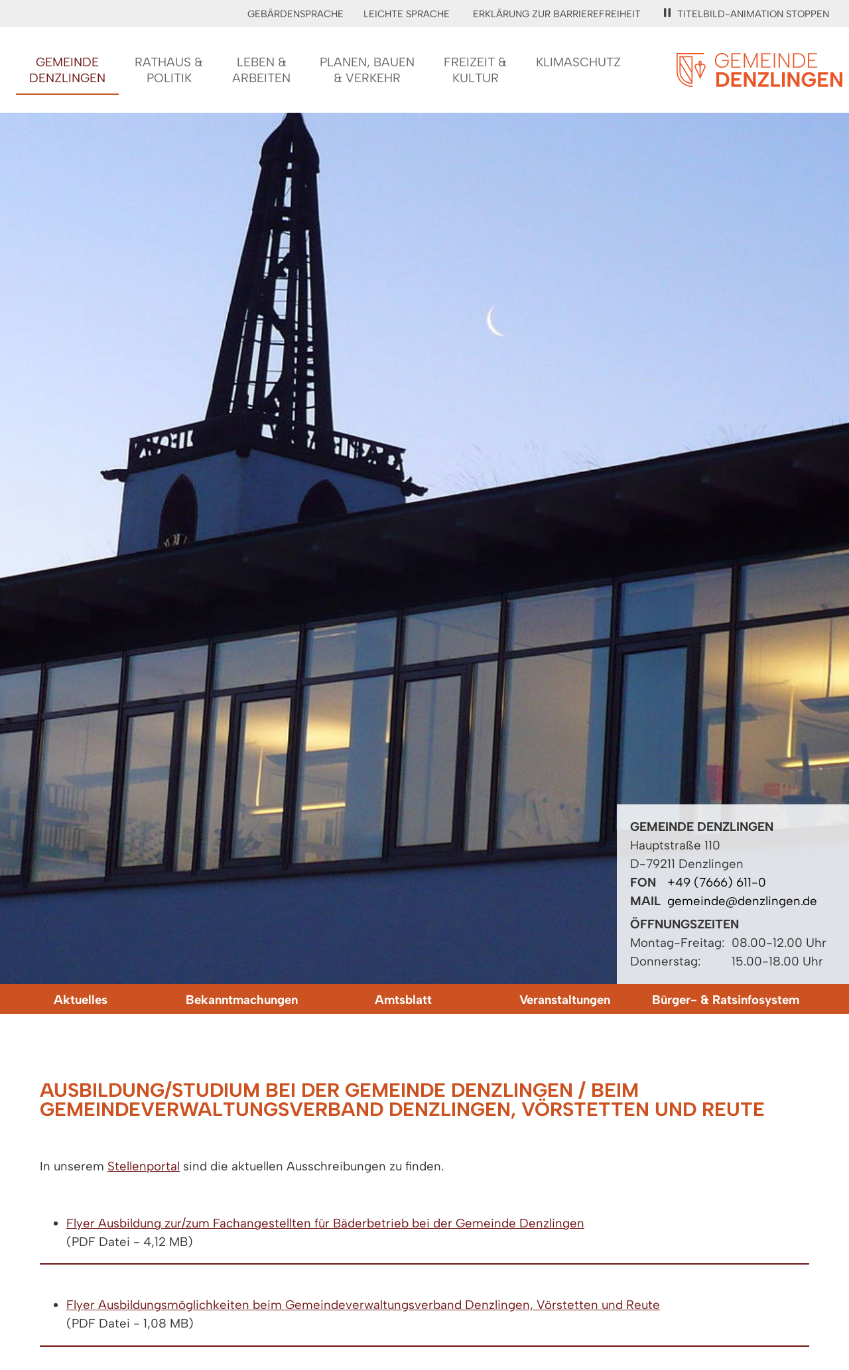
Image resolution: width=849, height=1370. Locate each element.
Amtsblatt (403, 999)
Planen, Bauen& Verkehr (367, 70)
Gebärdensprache (295, 14)
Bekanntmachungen (242, 999)
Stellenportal (143, 1166)
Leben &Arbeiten (261, 70)
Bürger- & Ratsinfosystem (725, 999)
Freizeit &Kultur (475, 70)
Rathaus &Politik (169, 70)
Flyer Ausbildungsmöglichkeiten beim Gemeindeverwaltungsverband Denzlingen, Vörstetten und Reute (363, 1304)
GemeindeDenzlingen (67, 70)
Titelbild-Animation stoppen (746, 14)
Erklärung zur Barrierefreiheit (557, 14)
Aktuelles (80, 999)
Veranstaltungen (564, 999)
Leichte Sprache (406, 14)
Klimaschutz (578, 62)
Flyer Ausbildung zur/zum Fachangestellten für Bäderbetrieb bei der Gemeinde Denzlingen (325, 1223)
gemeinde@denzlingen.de (742, 900)
